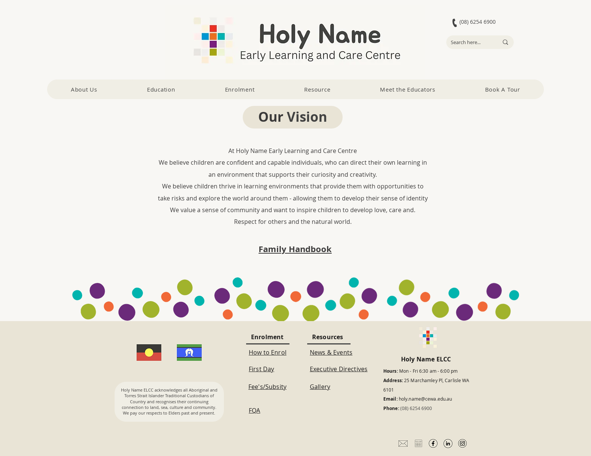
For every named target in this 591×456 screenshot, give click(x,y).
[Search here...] (469, 42)
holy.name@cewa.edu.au (425, 399)
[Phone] (455, 22)
